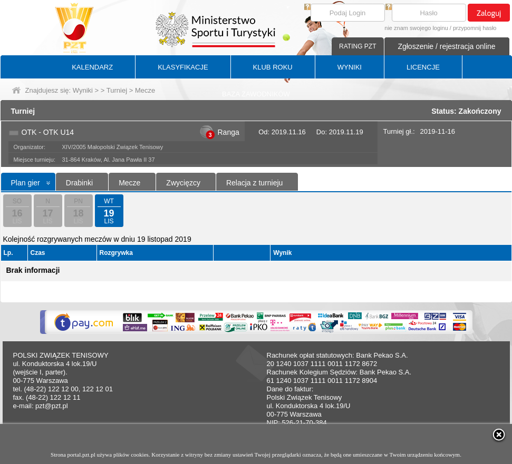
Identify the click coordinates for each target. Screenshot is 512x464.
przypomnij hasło (475, 28)
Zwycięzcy (183, 183)
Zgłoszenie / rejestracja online (446, 46)
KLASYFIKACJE (183, 67)
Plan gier (25, 183)
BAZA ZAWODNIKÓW (256, 94)
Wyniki (83, 90)
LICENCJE (423, 67)
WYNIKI (349, 67)
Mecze (129, 183)
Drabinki (79, 183)
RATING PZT (357, 46)
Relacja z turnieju (254, 183)
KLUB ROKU (273, 67)
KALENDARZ (92, 67)
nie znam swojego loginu (416, 28)
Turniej (117, 90)
